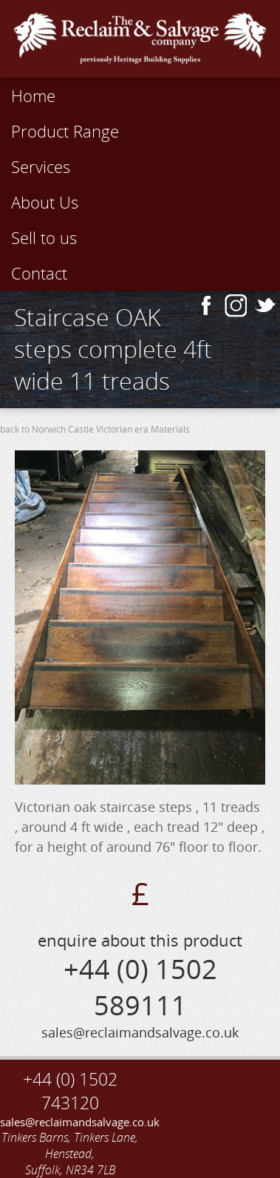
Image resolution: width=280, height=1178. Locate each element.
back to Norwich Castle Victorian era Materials (95, 429)
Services (40, 166)
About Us (44, 202)
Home (33, 95)
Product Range (65, 131)
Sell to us (44, 237)
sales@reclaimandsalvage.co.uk (70, 1121)
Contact (39, 273)
